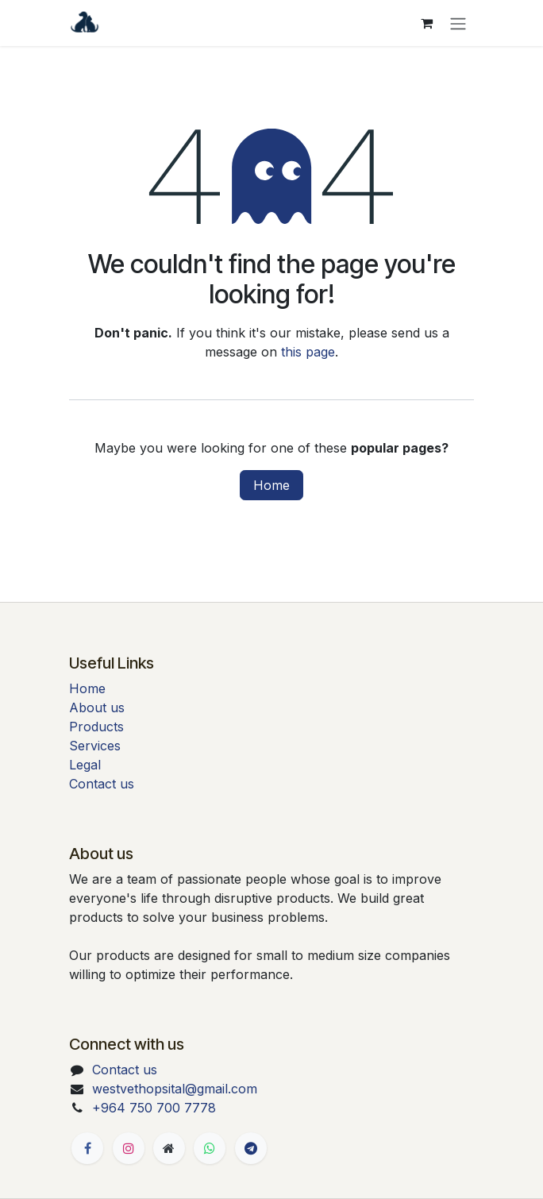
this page (308, 352)
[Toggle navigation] (458, 23)
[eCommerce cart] (426, 23)
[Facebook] (87, 1148)
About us (97, 707)
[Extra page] (169, 1148)
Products (96, 726)
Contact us (101, 784)
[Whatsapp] (209, 1148)
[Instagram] (128, 1148)
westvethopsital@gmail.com (174, 1089)
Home (271, 485)
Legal (85, 765)
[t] (251, 1148)
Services (95, 746)
